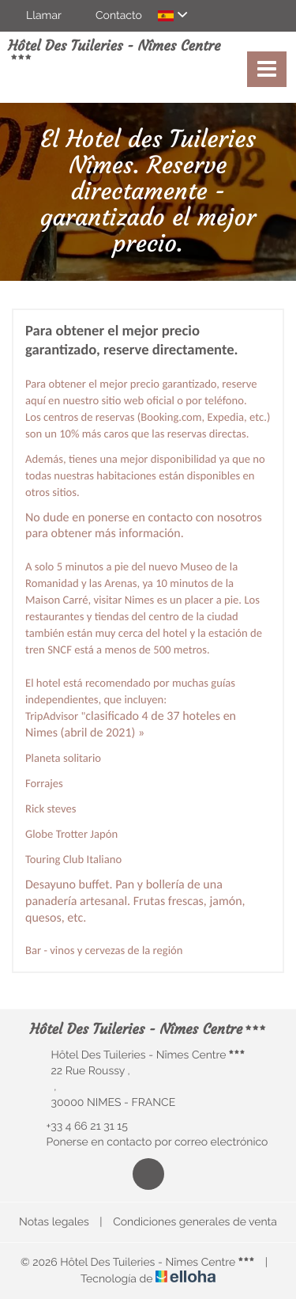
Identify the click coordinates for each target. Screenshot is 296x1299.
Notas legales (54, 1222)
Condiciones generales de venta (195, 1222)
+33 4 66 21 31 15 (78, 1126)
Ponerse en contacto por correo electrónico (148, 1142)
